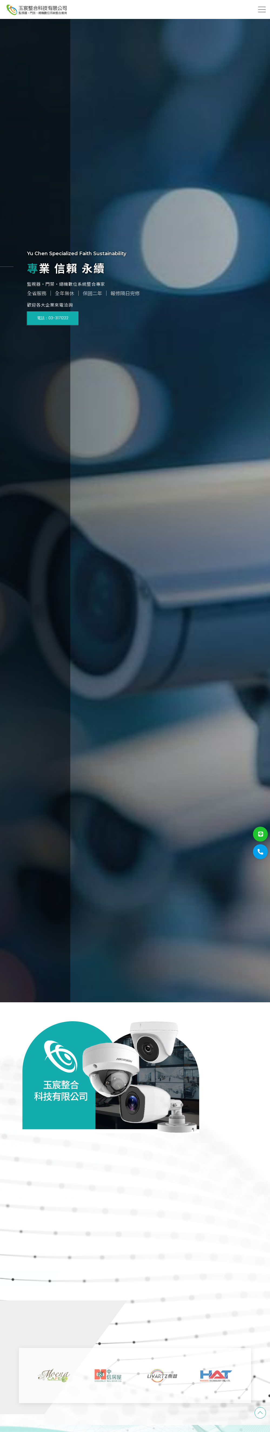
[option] (135, 501)
